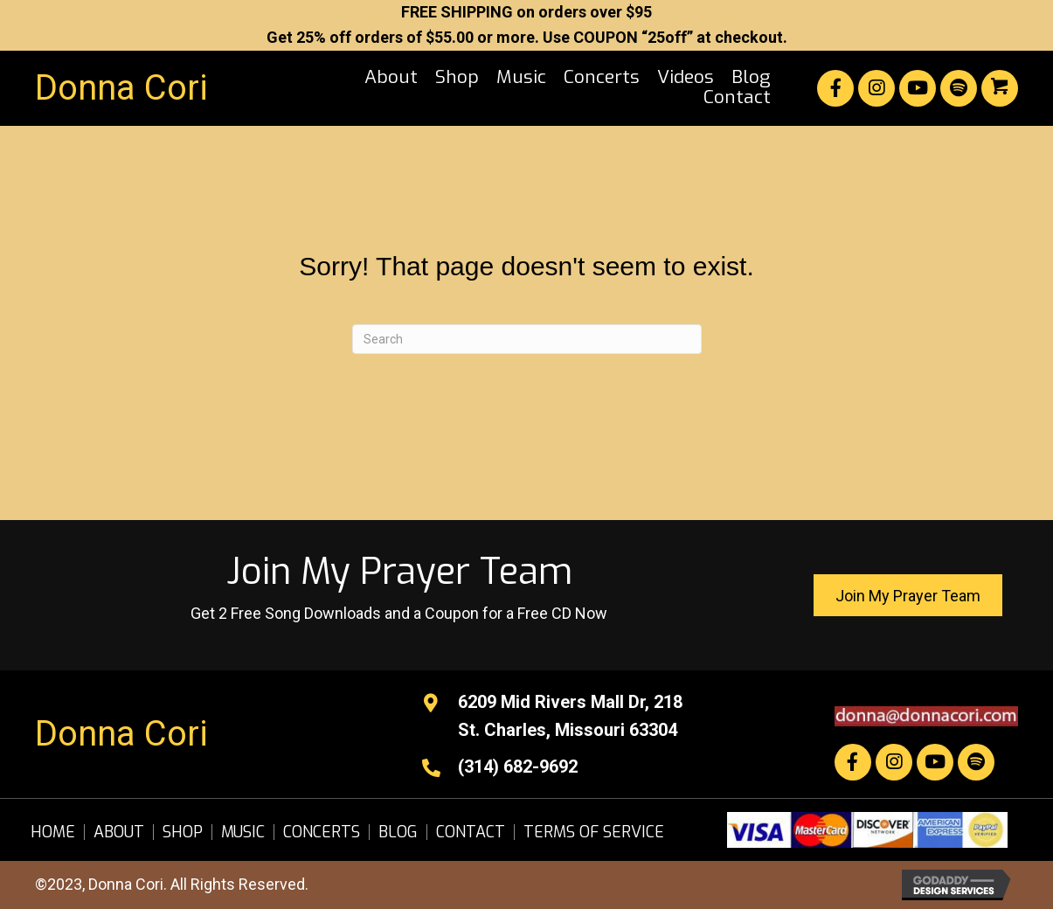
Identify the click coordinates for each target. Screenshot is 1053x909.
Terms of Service (593, 832)
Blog (398, 832)
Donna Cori (121, 87)
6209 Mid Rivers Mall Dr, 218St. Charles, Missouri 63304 (570, 715)
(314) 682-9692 (518, 766)
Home (53, 832)
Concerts (321, 832)
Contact (470, 832)
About (119, 832)
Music (243, 832)
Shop (183, 832)
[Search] (527, 339)
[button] (835, 88)
